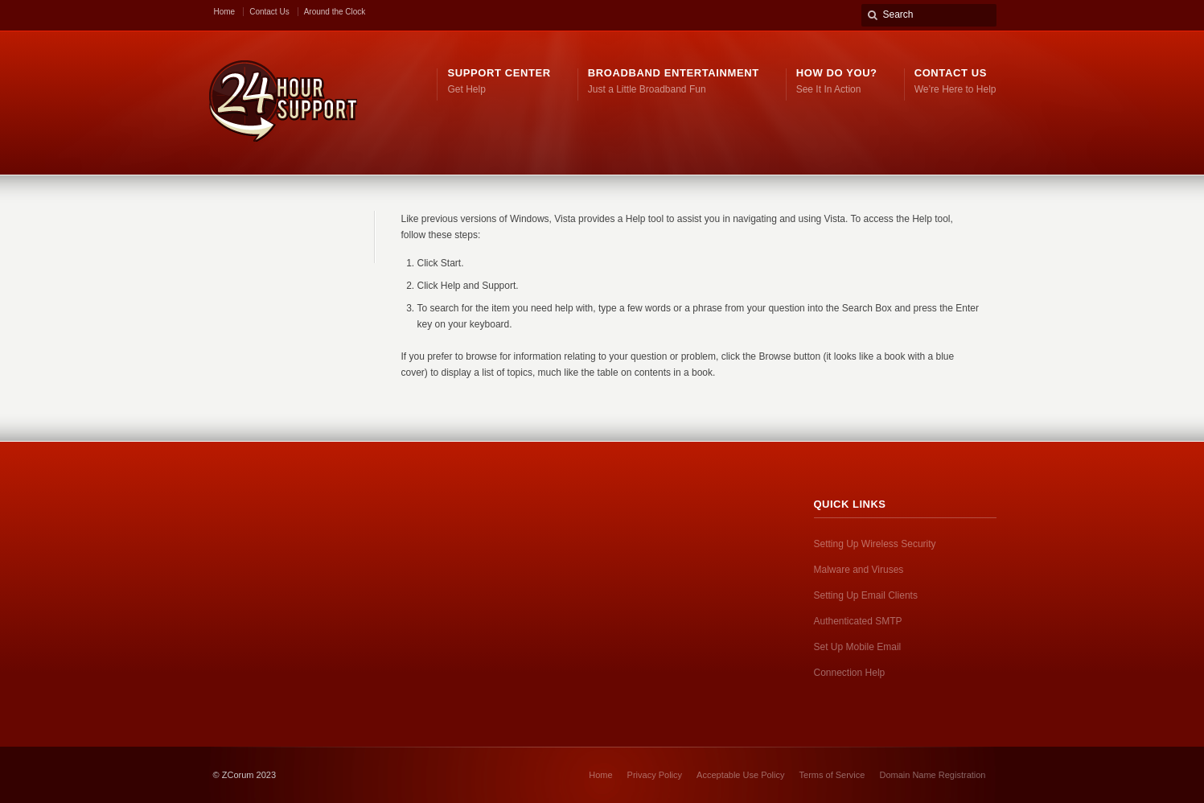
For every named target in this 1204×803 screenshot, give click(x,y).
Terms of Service (832, 775)
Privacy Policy (654, 775)
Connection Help (850, 672)
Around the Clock (335, 11)
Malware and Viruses (859, 569)
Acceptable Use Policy (740, 775)
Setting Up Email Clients (866, 595)
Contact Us (269, 11)
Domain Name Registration (932, 775)
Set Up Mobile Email (858, 647)
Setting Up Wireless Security (875, 544)
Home (225, 11)
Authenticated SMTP (858, 621)
